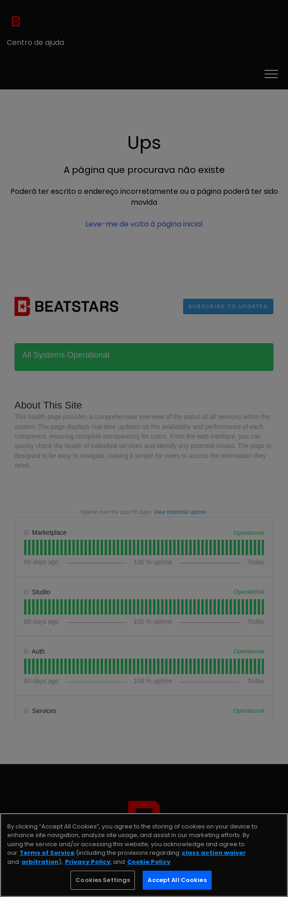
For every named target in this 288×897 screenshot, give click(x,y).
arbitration (40, 862)
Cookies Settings (102, 880)
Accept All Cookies (177, 880)
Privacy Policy (87, 862)
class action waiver (214, 852)
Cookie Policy (148, 862)
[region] (144, 855)
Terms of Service (47, 852)
